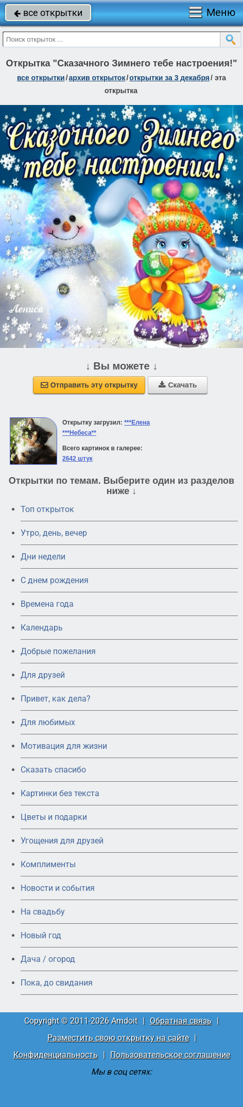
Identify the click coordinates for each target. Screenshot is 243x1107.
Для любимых (48, 722)
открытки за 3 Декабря (169, 78)
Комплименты (48, 864)
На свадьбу (43, 912)
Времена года (47, 604)
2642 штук (77, 458)
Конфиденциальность (55, 1055)
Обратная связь (181, 1021)
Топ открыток (47, 509)
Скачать (178, 385)
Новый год (41, 935)
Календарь (42, 627)
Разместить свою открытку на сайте (118, 1038)
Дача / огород (48, 959)
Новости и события (58, 888)
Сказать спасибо (53, 770)
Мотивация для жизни (64, 746)
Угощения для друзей (62, 841)
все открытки (48, 12)
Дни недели (43, 556)
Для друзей (43, 675)
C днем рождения (55, 580)
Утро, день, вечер (54, 533)
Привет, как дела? (56, 699)
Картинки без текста (60, 793)
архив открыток (97, 78)
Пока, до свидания (57, 983)
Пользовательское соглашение (170, 1055)
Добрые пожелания (58, 651)
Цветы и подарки (54, 817)
